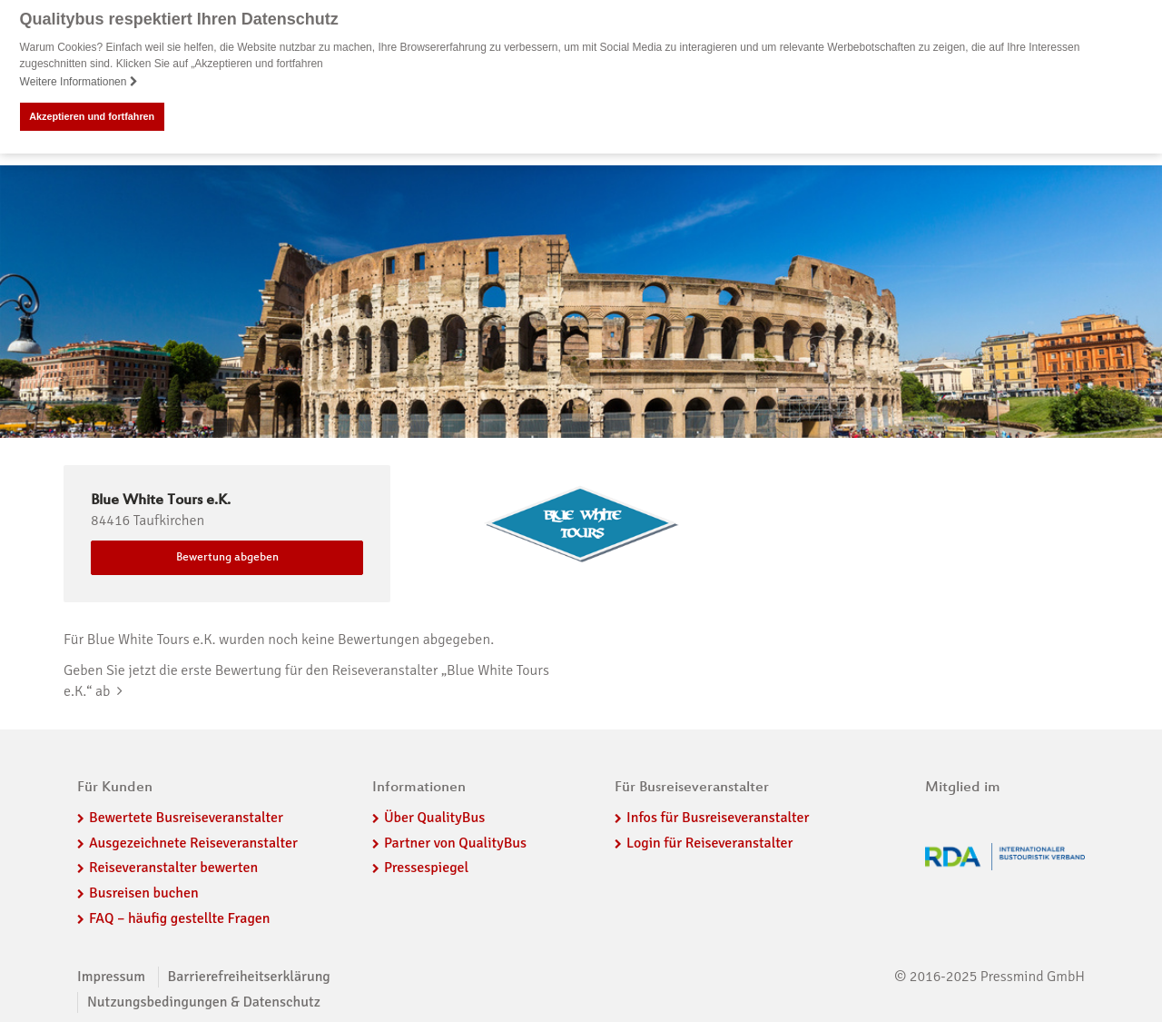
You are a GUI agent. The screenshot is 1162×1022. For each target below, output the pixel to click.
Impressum (111, 976)
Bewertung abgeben (227, 557)
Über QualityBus (434, 817)
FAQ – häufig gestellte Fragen (180, 918)
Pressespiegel (426, 867)
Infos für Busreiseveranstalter (717, 817)
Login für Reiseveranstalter (709, 842)
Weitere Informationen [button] (79, 81)
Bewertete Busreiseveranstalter (186, 817)
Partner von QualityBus (455, 842)
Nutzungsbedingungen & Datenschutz (203, 1001)
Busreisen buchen (144, 893)
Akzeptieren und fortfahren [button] (91, 116)
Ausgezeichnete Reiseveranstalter (193, 842)
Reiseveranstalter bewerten (173, 867)
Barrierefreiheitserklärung (249, 976)
